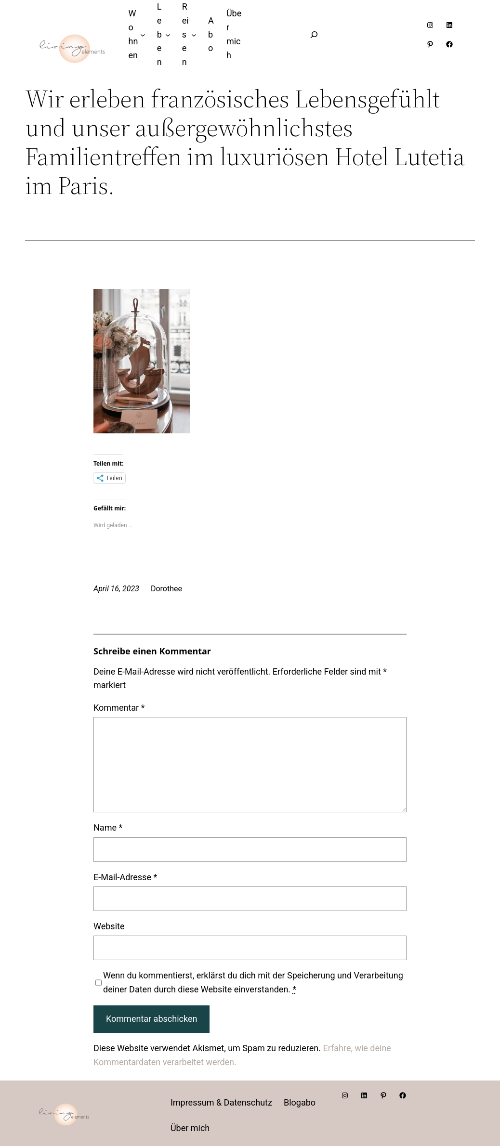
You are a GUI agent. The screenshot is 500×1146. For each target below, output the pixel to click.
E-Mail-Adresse (125, 877)
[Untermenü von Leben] (168, 35)
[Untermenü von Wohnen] (142, 35)
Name (107, 827)
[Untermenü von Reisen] (194, 35)
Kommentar (119, 708)
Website (108, 926)
